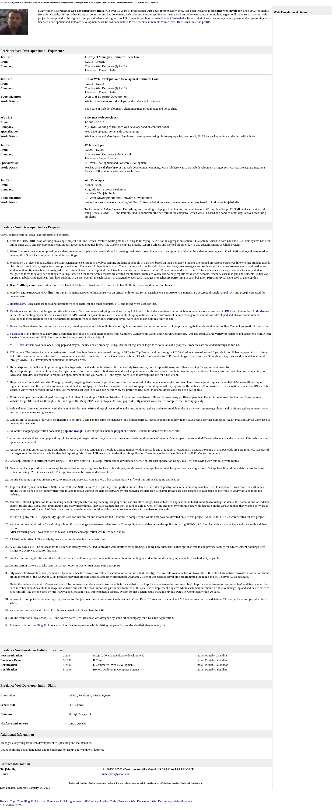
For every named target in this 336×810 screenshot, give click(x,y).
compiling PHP (40, 625)
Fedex (52, 315)
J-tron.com (16, 333)
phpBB (224, 311)
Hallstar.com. (18, 303)
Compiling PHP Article (31, 801)
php (254, 326)
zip (104, 479)
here (138, 460)
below (124, 22)
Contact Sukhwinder (173, 18)
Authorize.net (260, 311)
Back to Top (7, 801)
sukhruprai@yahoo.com (115, 774)
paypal (118, 431)
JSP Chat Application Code (99, 801)
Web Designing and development (172, 801)
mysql (266, 326)
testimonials (152, 22)
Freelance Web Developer (134, 801)
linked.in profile (200, 22)
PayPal (223, 292)
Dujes (13, 326)
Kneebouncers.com (21, 311)
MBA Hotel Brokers (22, 345)
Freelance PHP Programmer (64, 801)
